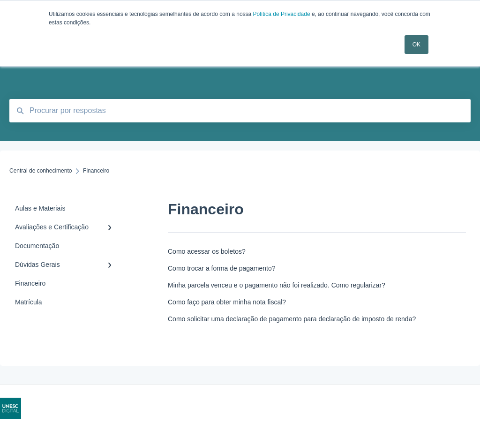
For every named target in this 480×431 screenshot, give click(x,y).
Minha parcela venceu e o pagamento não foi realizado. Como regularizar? (276, 285)
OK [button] (416, 44)
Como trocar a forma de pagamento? (222, 268)
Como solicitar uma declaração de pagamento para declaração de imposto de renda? (292, 319)
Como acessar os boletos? (207, 251)
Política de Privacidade (281, 14)
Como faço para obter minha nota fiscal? (227, 302)
